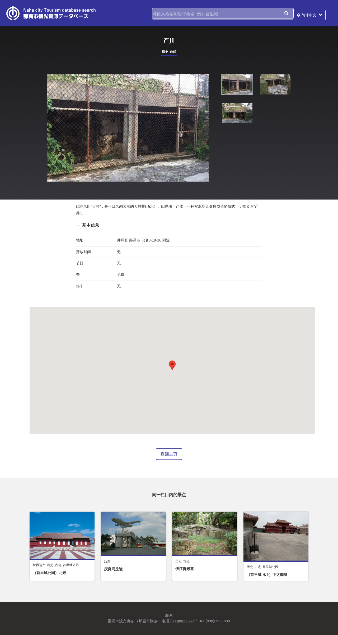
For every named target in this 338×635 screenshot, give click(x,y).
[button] (172, 365)
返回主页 (169, 454)
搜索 (286, 13)
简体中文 (315, 13)
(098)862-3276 (182, 621)
